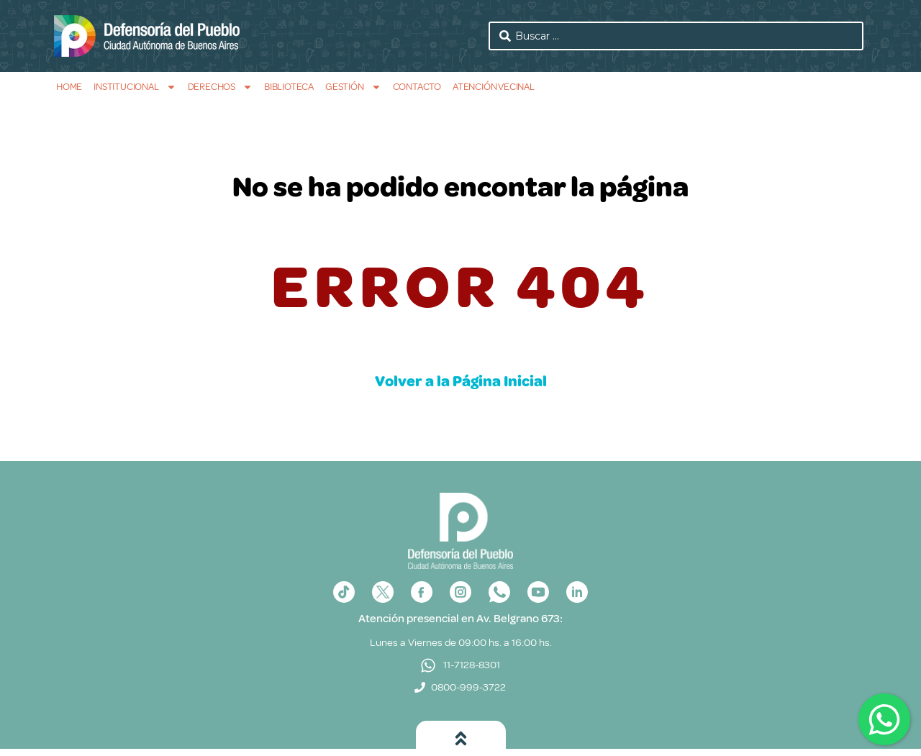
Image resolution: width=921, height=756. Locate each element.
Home (69, 87)
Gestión (353, 87)
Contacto (417, 87)
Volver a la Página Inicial (461, 381)
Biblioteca (289, 87)
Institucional (135, 87)
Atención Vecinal (494, 87)
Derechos (220, 87)
